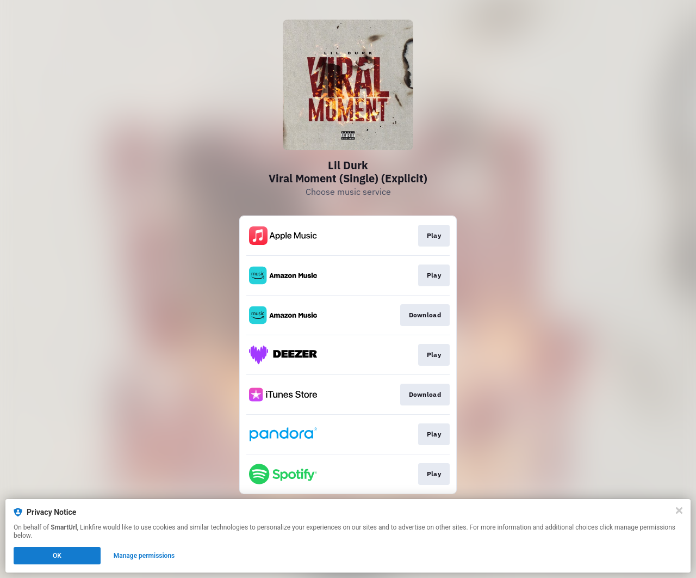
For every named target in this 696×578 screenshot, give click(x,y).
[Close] (679, 510)
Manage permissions (144, 555)
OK (57, 555)
